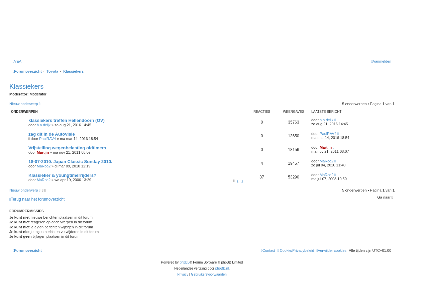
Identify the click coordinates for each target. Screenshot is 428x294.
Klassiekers (26, 86)
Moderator (38, 94)
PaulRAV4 (47, 139)
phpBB (185, 262)
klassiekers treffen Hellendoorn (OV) (66, 120)
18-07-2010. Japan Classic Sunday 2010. (70, 161)
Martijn (43, 152)
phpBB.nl (222, 268)
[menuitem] (17, 61)
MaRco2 (43, 166)
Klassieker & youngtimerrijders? (62, 175)
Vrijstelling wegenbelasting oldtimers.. (68, 147)
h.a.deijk (43, 125)
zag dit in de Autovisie (51, 134)
